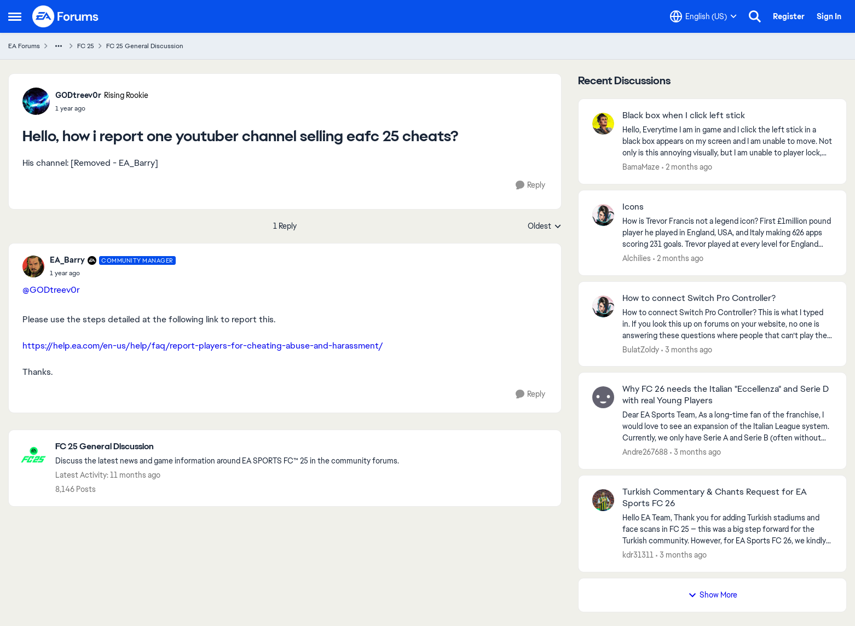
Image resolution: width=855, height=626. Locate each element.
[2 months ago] (687, 167)
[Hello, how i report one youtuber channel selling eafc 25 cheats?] (113, 273)
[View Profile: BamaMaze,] (603, 124)
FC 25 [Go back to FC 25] (85, 46)
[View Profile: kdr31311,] (603, 500)
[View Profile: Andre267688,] (603, 397)
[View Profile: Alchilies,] (603, 215)
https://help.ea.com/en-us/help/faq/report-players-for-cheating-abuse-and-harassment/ (202, 345)
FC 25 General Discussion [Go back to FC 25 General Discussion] (144, 46)
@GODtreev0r (51, 289)
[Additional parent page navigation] (58, 46)
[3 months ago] (686, 349)
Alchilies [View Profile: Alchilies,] (636, 258)
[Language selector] (703, 16)
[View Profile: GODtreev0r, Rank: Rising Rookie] (36, 101)
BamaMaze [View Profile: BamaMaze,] (641, 167)
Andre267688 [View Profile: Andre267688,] (645, 452)
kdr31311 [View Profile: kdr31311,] (638, 555)
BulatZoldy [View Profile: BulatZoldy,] (640, 349)
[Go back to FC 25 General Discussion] (227, 447)
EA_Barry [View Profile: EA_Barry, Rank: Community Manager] (67, 260)
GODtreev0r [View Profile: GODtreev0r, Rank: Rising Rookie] (78, 95)
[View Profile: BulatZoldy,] (603, 306)
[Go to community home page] (65, 16)
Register (789, 16)
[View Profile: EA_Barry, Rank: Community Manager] (33, 266)
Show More (712, 595)
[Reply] (530, 185)
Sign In (829, 16)
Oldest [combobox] (545, 226)
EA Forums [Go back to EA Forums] (24, 46)
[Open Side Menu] (15, 16)
